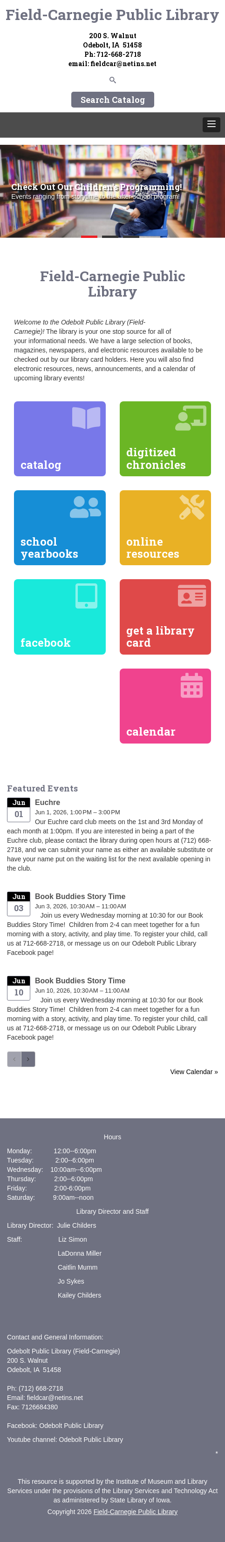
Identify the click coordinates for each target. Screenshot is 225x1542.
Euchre (47, 802)
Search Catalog (113, 99)
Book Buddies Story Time (80, 896)
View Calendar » (194, 1071)
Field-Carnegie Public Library (112, 14)
